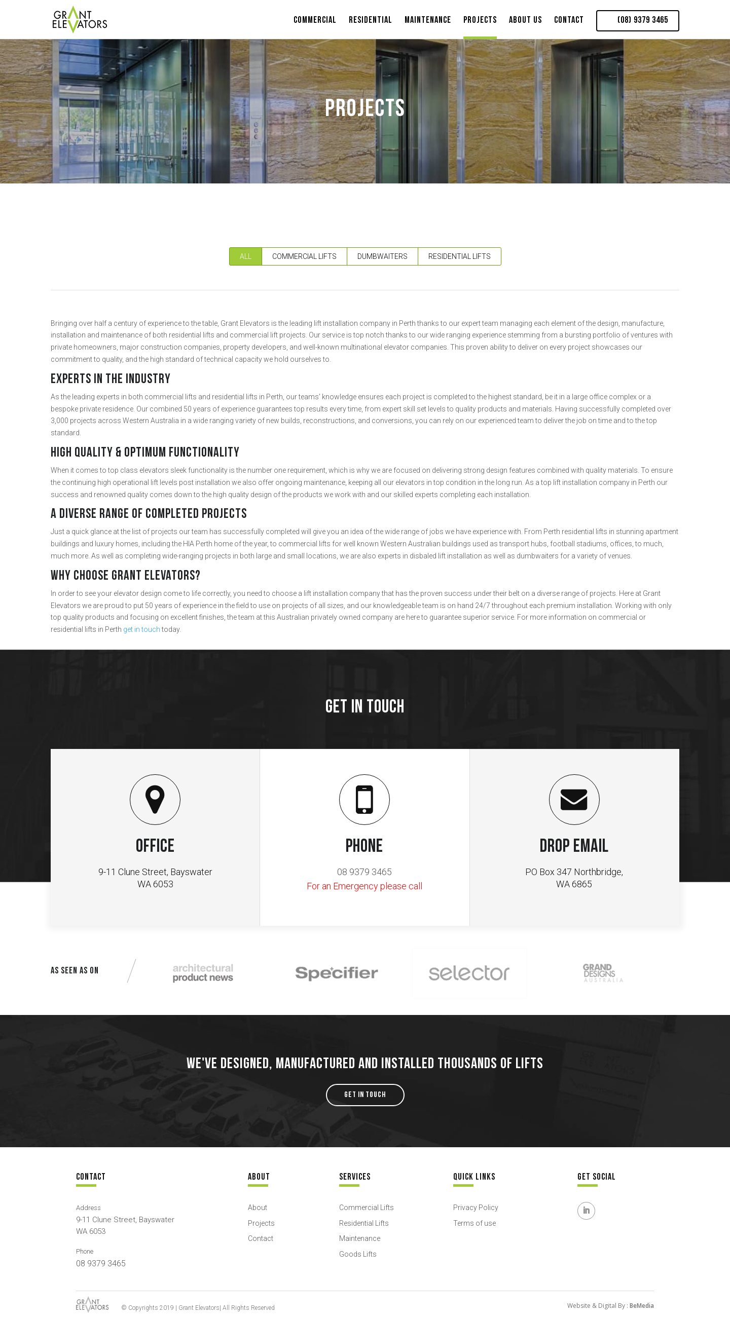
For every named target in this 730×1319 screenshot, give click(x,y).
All (245, 256)
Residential (370, 20)
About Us (525, 20)
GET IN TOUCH (365, 1095)
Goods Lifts (358, 1254)
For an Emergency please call (364, 886)
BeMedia (642, 1305)
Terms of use (474, 1223)
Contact (569, 20)
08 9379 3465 (364, 871)
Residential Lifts (459, 256)
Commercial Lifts (304, 256)
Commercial (315, 20)
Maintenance (428, 20)
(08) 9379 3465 (642, 20)
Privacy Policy (475, 1207)
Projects (480, 20)
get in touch (141, 629)
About (257, 1207)
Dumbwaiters (382, 256)
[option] (203, 973)
